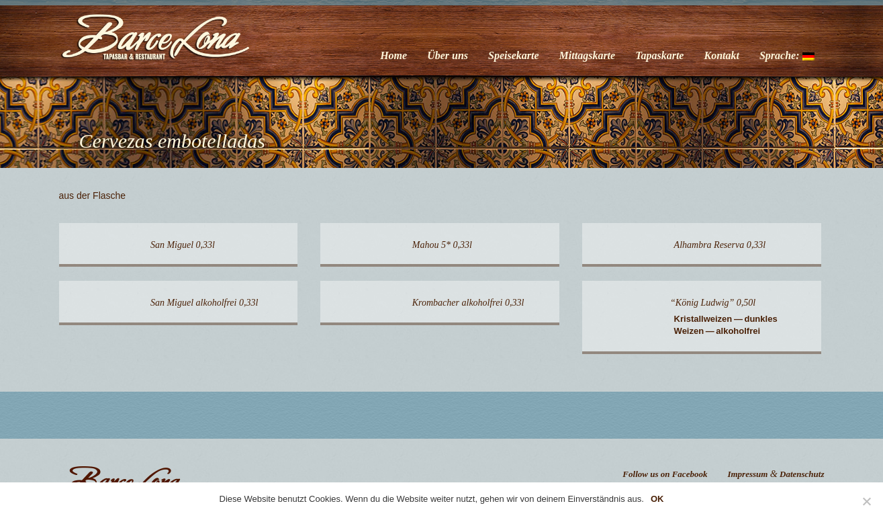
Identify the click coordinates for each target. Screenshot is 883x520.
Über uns (447, 55)
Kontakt (721, 55)
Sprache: (787, 55)
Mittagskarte (587, 55)
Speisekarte (513, 55)
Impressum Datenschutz (775, 474)
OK (657, 499)
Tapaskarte (659, 55)
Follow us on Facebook (664, 474)
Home (393, 55)
